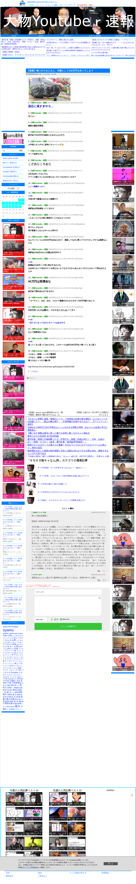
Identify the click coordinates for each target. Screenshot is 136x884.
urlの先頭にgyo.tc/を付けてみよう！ (42, 1)
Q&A (40, 873)
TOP (8, 873)
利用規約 (105, 873)
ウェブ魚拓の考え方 (78, 873)
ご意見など (42, 876)
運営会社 (9, 876)
